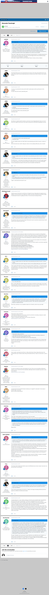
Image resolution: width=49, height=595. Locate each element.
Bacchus (6, 276)
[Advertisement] (24, 10)
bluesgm (6, 498)
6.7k (6, 201)
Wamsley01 (6, 169)
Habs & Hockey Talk (16, 27)
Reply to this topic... (10, 555)
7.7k (6, 395)
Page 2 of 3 (18, 35)
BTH (6, 256)
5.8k (6, 375)
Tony (6, 464)
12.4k (6, 79)
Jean (7, 26)
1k (6, 285)
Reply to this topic (42, 31)
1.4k (6, 526)
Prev (4, 35)
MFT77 (6, 350)
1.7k (6, 443)
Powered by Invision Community (24, 593)
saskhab (6, 39)
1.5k (6, 320)
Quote (15, 82)
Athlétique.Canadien (6, 192)
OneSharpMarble (6, 231)
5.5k (6, 219)
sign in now (25, 551)
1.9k (6, 142)
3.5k (6, 48)
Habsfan (6, 366)
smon (6, 87)
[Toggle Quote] (12, 103)
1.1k (6, 359)
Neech (6, 119)
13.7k (6, 265)
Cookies (24, 591)
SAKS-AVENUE (6, 434)
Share (37, 26)
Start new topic (33, 31)
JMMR (6, 70)
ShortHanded (6, 517)
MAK (6, 386)
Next (12, 35)
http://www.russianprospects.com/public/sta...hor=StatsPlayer (21, 245)
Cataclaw (6, 311)
